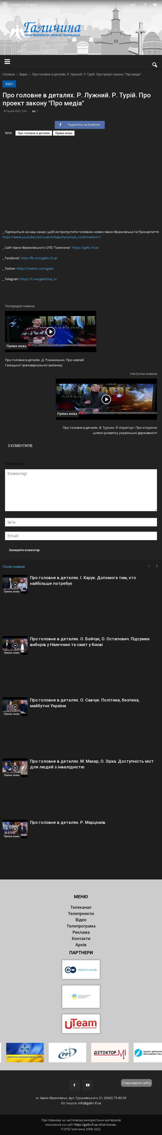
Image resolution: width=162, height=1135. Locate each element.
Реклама (81, 932)
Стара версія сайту (136, 1083)
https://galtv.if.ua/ (85, 247)
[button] (155, 65)
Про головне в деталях (34, 133)
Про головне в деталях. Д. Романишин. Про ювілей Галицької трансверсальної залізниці (44, 362)
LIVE (134, 5)
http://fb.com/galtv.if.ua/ (39, 258)
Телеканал (81, 907)
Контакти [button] (81, 938)
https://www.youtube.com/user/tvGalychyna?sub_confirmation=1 (51, 237)
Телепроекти (81, 913)
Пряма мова (63, 133)
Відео (9, 84)
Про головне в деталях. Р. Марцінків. (68, 822)
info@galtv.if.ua (89, 1103)
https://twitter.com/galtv (35, 268)
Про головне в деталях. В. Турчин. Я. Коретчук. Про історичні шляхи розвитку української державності (110, 430)
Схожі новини (13, 567)
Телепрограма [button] (81, 926)
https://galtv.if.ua (86, 1125)
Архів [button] (81, 944)
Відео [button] (81, 919)
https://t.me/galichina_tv (38, 279)
